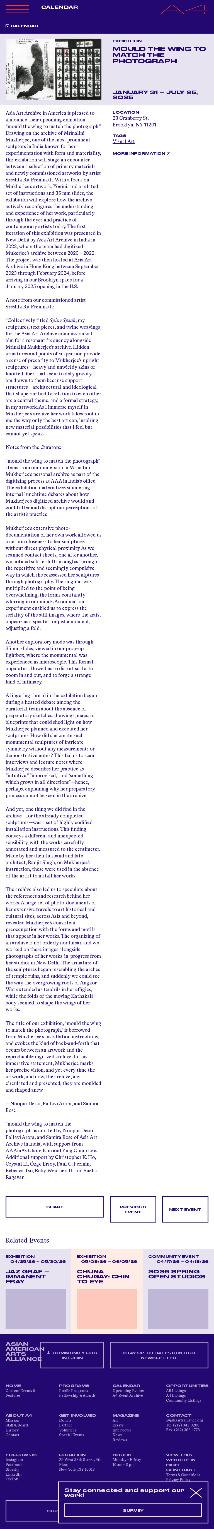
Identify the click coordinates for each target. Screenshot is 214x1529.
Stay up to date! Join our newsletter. (159, 1355)
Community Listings (183, 1401)
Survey (133, 1510)
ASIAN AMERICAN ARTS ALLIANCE (25, 1352)
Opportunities (187, 1386)
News (117, 1435)
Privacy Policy (178, 1480)
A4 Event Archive (128, 1396)
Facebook (14, 1465)
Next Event (185, 1209)
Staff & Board (17, 1425)
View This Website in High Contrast (181, 1462)
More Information (139, 153)
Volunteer (67, 1430)
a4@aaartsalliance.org (184, 1420)
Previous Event (133, 1210)
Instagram (14, 1460)
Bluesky (12, 1469)
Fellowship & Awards (77, 1396)
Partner (65, 1425)
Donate (65, 1421)
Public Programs (73, 1391)
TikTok (12, 1479)
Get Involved (77, 1415)
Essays (118, 1425)
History (12, 1430)
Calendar (59, 7)
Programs (74, 1386)
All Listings (176, 1391)
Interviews (122, 1430)
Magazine (126, 1415)
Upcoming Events (128, 1391)
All (115, 1421)
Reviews (120, 1440)
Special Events (71, 1435)
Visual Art (124, 141)
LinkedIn (13, 1474)
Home (13, 1386)
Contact (12, 1435)
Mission (12, 1421)
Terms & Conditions (183, 1475)
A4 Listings (176, 1396)
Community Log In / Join (72, 1355)
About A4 (19, 1415)
